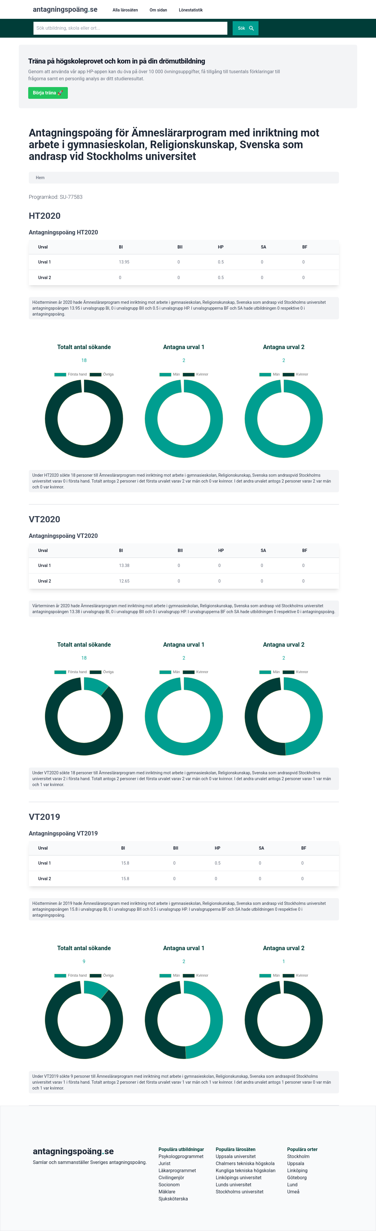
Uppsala (295, 1163)
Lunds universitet (233, 1184)
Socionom (169, 1184)
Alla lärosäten (125, 10)
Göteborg (297, 1177)
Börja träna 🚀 (48, 93)
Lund (292, 1184)
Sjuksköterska (173, 1199)
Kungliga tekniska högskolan (245, 1170)
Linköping (297, 1170)
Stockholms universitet (239, 1192)
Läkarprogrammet (177, 1170)
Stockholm (298, 1156)
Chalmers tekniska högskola (245, 1163)
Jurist (164, 1163)
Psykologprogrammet (181, 1156)
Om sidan (158, 10)
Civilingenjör (171, 1177)
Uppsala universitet (236, 1156)
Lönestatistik (191, 10)
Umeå (293, 1192)
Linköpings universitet (238, 1177)
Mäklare (167, 1192)
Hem (40, 177)
